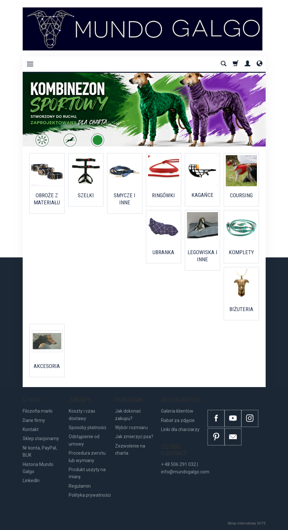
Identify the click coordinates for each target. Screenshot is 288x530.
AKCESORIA (47, 366)
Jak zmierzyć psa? (134, 436)
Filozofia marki (37, 411)
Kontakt (31, 429)
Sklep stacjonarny (41, 438)
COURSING (241, 195)
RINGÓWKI (163, 195)
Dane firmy (34, 420)
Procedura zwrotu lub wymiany (87, 456)
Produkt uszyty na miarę (87, 473)
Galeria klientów (177, 411)
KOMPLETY (241, 252)
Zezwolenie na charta (130, 449)
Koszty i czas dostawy (82, 414)
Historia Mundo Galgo (38, 468)
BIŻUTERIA (241, 309)
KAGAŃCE (202, 195)
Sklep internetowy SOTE (246, 523)
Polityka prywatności (90, 495)
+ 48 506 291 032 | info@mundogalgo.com (185, 468)
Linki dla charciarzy (180, 429)
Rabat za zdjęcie (178, 420)
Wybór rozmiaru (131, 427)
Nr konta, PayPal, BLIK (40, 451)
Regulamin (80, 486)
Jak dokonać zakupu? (128, 414)
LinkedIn (31, 480)
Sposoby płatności (87, 427)
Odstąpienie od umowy (84, 440)
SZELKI (86, 195)
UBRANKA (163, 252)
